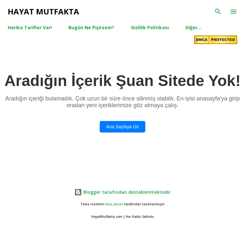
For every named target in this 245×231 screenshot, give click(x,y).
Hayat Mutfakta (43, 11)
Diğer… (193, 27)
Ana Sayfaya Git (122, 126)
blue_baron (114, 204)
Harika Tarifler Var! (30, 27)
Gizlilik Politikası (150, 27)
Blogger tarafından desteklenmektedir (122, 192)
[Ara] (218, 11)
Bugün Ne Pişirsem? (91, 27)
